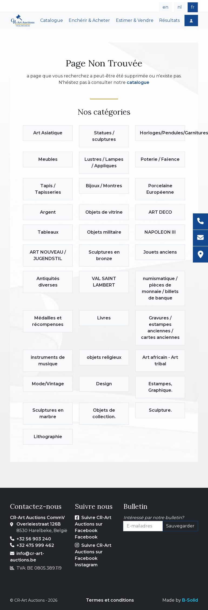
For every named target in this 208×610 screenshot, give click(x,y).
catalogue (138, 82)
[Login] (191, 20)
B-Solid (190, 600)
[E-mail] (200, 238)
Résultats (169, 20)
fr (192, 7)
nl (179, 7)
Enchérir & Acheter (89, 20)
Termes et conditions (110, 600)
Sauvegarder (180, 526)
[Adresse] (200, 254)
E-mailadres (136, 534)
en (165, 7)
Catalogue (51, 20)
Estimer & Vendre (134, 20)
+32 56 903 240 (33, 538)
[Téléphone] (200, 221)
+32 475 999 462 (35, 545)
